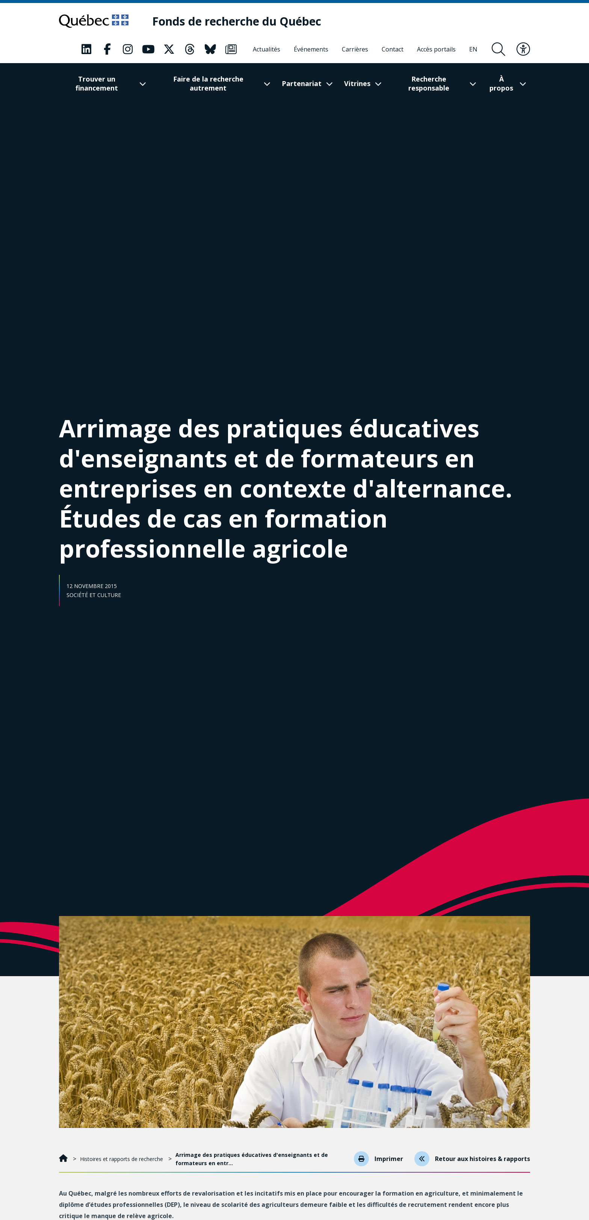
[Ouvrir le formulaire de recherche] (498, 49)
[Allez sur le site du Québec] (93, 21)
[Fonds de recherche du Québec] (236, 21)
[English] (473, 49)
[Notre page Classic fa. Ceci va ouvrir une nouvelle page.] (86, 49)
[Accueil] (64, 1159)
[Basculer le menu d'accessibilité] (523, 49)
